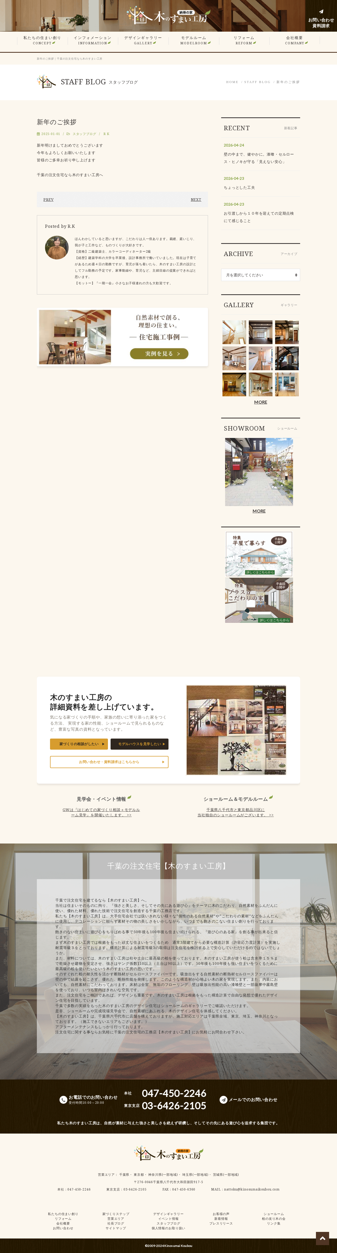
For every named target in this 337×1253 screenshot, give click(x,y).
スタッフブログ (84, 134)
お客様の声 (221, 1214)
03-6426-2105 (135, 1189)
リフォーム (244, 40)
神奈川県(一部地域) (163, 1174)
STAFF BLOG (257, 82)
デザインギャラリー (143, 40)
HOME (232, 82)
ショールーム (274, 1214)
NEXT (196, 199)
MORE (260, 401)
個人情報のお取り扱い (168, 1228)
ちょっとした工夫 (239, 187)
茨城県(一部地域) (226, 1174)
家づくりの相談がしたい (79, 744)
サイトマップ (116, 1228)
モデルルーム (193, 40)
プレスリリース (221, 1223)
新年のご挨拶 (288, 82)
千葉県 (124, 1174)
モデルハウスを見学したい (139, 744)
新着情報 (221, 1218)
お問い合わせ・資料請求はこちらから (109, 762)
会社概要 (294, 40)
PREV (48, 199)
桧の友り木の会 (274, 1218)
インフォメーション (93, 40)
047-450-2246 (79, 1189)
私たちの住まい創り (42, 40)
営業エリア (106, 1174)
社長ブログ (115, 1223)
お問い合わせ (63, 1228)
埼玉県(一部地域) (195, 1174)
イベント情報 (168, 1218)
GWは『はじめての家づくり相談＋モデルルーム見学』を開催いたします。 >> (101, 812)
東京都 (139, 1174)
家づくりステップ (116, 1214)
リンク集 (273, 1223)
